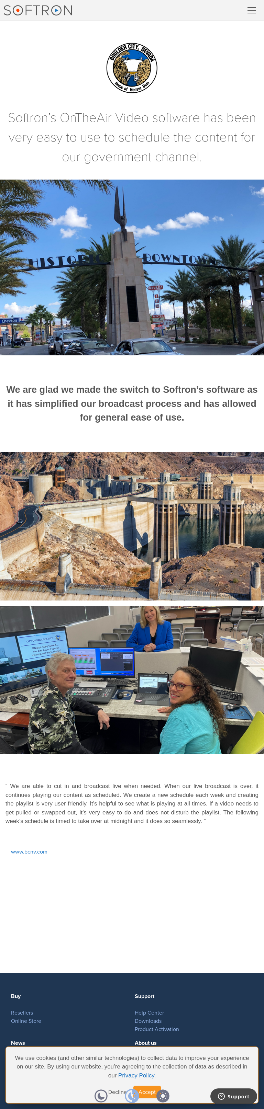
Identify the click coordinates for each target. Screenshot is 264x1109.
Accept (147, 1092)
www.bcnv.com (29, 852)
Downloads (148, 1021)
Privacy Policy (136, 1075)
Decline (117, 1092)
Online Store (26, 1021)
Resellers (22, 1013)
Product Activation (157, 1029)
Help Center (149, 1013)
